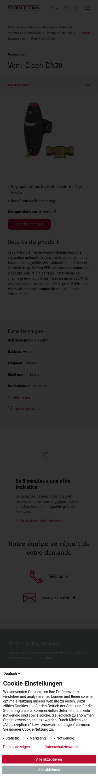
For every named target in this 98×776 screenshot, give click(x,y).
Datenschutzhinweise (61, 747)
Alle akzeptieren (49, 759)
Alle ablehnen (49, 770)
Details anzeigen (16, 747)
